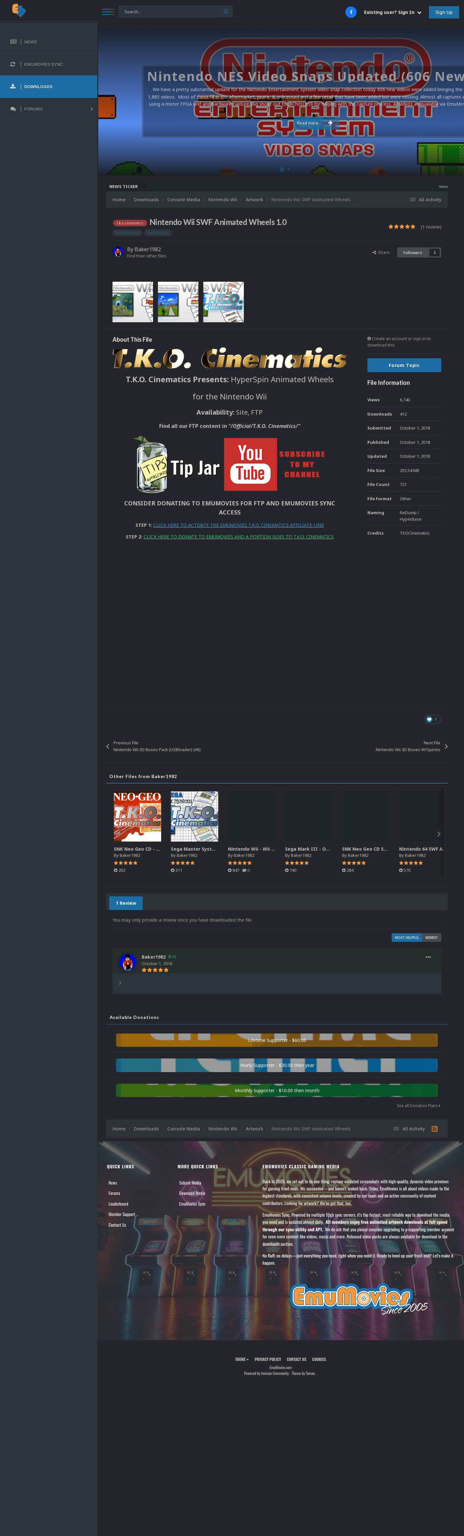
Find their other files (146, 256)
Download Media (192, 1193)
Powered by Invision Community (266, 1373)
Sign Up (444, 12)
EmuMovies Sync (192, 1203)
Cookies (319, 1359)
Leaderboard (118, 1203)
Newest (431, 937)
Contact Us (117, 1225)
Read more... (279, 119)
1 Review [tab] (126, 903)
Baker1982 (148, 249)
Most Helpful (407, 937)
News (113, 1182)
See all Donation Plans (418, 1105)
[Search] (175, 12)
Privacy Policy (268, 1359)
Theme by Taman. (303, 1373)
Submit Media (190, 1182)
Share (381, 252)
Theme (242, 1359)
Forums (114, 1193)
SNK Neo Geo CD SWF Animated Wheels (387, 849)
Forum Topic (404, 365)
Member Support (122, 1214)
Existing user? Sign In (393, 12)
